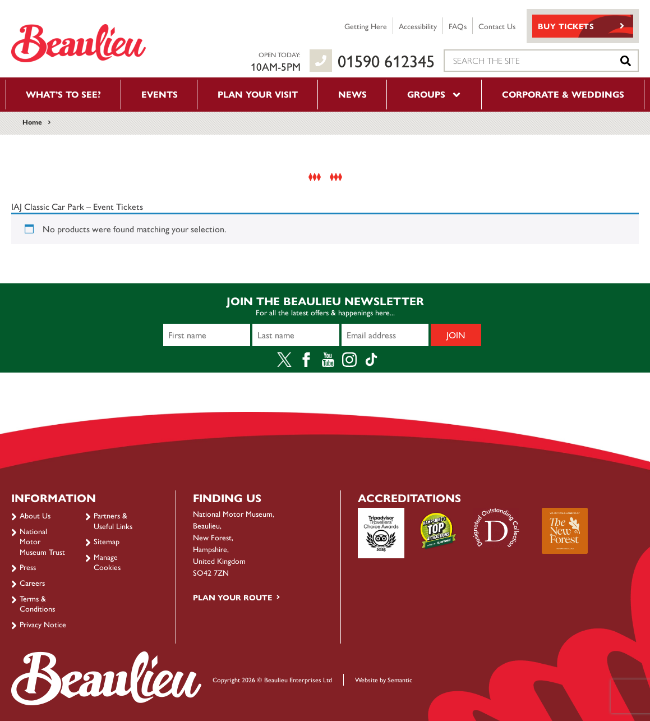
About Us (35, 515)
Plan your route (232, 597)
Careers (32, 582)
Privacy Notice (43, 624)
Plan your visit (258, 94)
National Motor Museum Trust (42, 541)
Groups (434, 94)
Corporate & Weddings (563, 94)
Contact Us (496, 25)
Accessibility (418, 25)
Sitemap (106, 541)
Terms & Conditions (37, 603)
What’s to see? (63, 94)
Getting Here (365, 25)
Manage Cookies (107, 562)
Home (32, 122)
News (352, 94)
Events (159, 94)
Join (455, 334)
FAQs (458, 25)
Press (28, 567)
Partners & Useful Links (113, 520)
